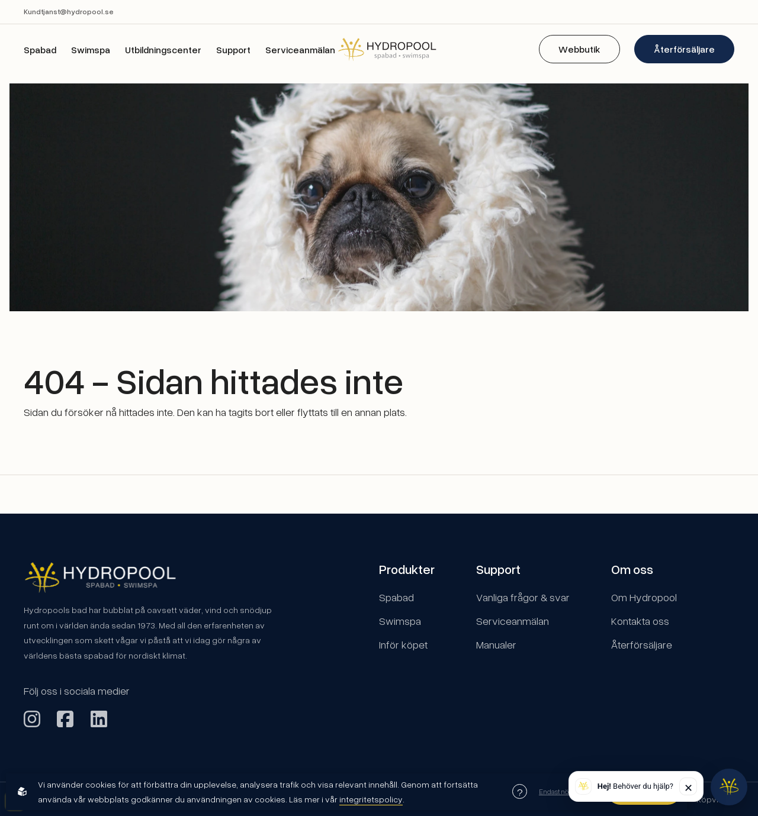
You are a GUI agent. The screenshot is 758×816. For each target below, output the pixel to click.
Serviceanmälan (300, 49)
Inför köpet (403, 644)
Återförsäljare (684, 49)
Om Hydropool (644, 597)
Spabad (40, 49)
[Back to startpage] (379, 49)
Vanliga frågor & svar (523, 597)
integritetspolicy (371, 799)
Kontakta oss (640, 621)
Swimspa (90, 49)
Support (233, 49)
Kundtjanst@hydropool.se (69, 12)
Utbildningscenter (163, 49)
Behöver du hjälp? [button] (635, 786)
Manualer (496, 644)
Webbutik (579, 49)
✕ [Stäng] (688, 787)
